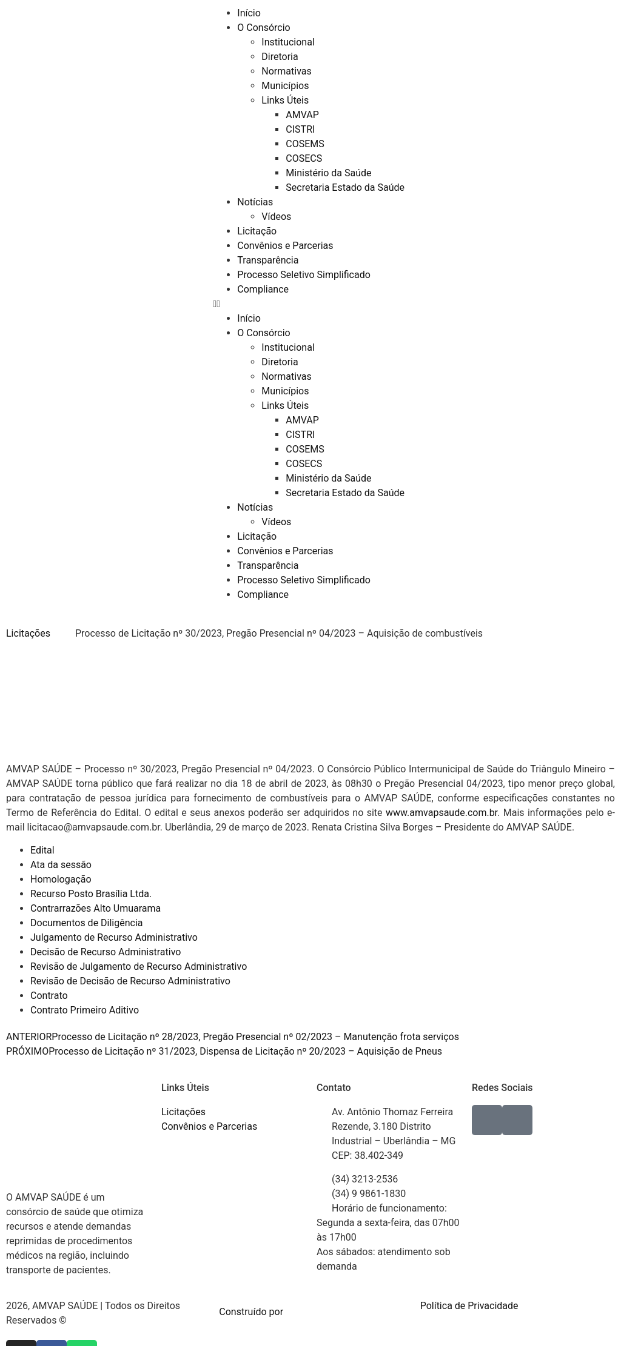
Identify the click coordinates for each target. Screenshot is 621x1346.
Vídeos (276, 216)
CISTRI (300, 129)
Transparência (267, 260)
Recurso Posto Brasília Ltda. (91, 894)
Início (249, 13)
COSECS (304, 158)
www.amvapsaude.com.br (441, 812)
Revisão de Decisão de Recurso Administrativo (130, 981)
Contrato (49, 995)
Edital (42, 850)
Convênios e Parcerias (285, 245)
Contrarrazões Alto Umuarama (95, 908)
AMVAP (302, 115)
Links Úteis (285, 100)
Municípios (285, 85)
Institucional (287, 42)
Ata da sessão (61, 864)
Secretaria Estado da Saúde (345, 187)
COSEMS (305, 144)
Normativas (286, 71)
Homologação (61, 879)
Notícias (255, 202)
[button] (310, 304)
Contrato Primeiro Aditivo (84, 1010)
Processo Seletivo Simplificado (303, 274)
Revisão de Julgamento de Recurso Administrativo (138, 966)
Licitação (257, 231)
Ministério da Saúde (328, 173)
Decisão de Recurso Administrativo (105, 952)
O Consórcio (263, 27)
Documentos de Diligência (86, 923)
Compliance (263, 289)
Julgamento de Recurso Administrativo (114, 937)
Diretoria (279, 56)
